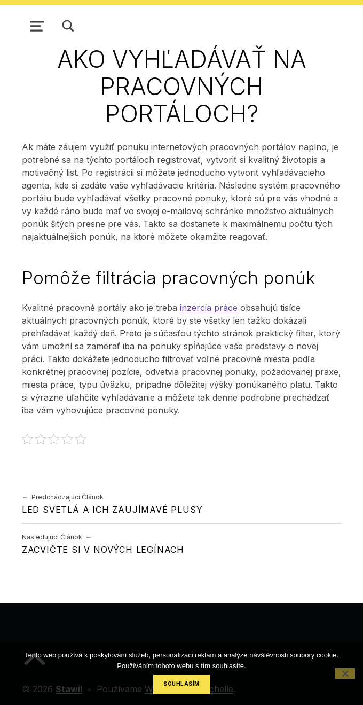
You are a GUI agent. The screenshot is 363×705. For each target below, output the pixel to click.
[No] (345, 673)
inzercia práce (209, 307)
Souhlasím (181, 684)
